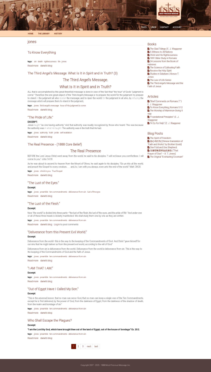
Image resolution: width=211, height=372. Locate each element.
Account (177, 27)
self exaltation (66, 133)
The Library (44, 34)
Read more (33, 65)
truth (51, 133)
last (96, 346)
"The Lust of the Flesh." (44, 204)
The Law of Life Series (159, 80)
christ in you (45, 171)
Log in (57, 224)
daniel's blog (46, 65)
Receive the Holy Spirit (159, 70)
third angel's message (49, 105)
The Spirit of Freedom (159, 138)
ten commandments (58, 192)
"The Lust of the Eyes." (43, 183)
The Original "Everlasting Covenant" (165, 157)
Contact (164, 27)
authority (44, 133)
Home (30, 34)
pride (56, 133)
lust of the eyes (93, 192)
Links (153, 27)
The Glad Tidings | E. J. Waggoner (165, 48)
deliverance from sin (77, 192)
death (40, 61)
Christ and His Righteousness (162, 55)
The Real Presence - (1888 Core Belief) (55, 144)
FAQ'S (144, 27)
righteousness (50, 61)
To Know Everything (42, 52)
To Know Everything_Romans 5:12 (165, 107)
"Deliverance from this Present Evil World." (57, 232)
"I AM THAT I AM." (40, 268)
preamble (44, 192)
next (89, 346)
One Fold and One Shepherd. (162, 147)
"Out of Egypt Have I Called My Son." (53, 289)
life (59, 61)
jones (64, 61)
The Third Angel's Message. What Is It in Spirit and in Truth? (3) (73, 73)
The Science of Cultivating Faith (164, 67)
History (58, 34)
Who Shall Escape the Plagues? (50, 320)
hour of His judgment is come (73, 105)
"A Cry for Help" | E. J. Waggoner (164, 123)
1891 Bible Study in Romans (162, 58)
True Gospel (57, 171)
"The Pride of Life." (40, 117)
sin (35, 61)
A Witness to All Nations (160, 52)
